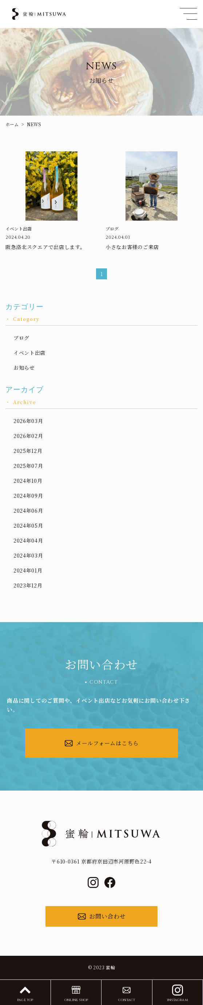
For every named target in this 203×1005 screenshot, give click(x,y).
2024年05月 (28, 525)
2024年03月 (28, 555)
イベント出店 (29, 352)
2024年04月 (28, 540)
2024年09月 (28, 495)
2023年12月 (28, 585)
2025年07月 (28, 465)
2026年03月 (28, 420)
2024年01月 (28, 570)
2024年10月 (28, 480)
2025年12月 (28, 450)
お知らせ (24, 367)
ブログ (21, 337)
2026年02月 (28, 435)
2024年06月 (28, 510)
